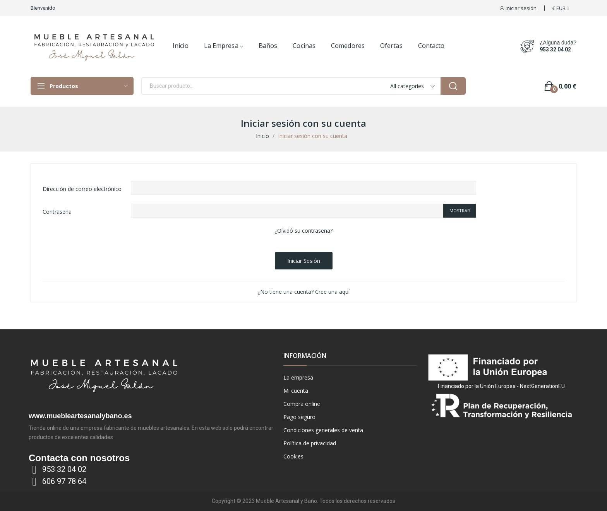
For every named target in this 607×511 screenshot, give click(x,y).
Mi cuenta (295, 390)
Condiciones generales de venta (323, 430)
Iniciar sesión (303, 260)
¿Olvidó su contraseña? (303, 230)
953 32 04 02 (555, 49)
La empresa (298, 377)
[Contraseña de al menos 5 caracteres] (287, 211)
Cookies (293, 456)
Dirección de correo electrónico (82, 188)
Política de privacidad (309, 443)
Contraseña (57, 211)
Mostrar (459, 210)
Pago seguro (299, 417)
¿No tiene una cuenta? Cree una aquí (303, 291)
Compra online (301, 403)
